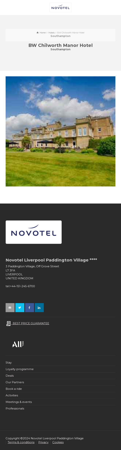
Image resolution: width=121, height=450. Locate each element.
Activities (12, 395)
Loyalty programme (20, 369)
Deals (10, 375)
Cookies (58, 442)
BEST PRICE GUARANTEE (27, 323)
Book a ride (14, 389)
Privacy (43, 442)
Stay (9, 362)
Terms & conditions (21, 442)
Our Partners (15, 382)
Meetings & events (19, 402)
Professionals (15, 408)
